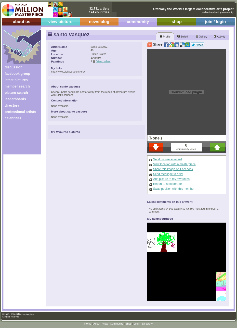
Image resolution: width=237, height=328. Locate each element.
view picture (60, 21)
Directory (147, 323)
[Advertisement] (18, 139)
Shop (128, 323)
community (138, 21)
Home (87, 323)
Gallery (201, 36)
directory (12, 105)
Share (157, 44)
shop (177, 21)
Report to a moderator (167, 184)
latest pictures (16, 80)
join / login (215, 21)
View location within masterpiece (174, 164)
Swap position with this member (174, 188)
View (105, 323)
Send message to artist (168, 174)
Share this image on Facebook (173, 169)
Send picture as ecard (167, 159)
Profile (165, 36)
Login (137, 323)
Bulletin (183, 36)
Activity (219, 36)
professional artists (20, 112)
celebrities (13, 118)
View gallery (103, 61)
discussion (13, 67)
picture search (16, 93)
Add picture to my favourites (171, 179)
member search (17, 86)
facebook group (17, 74)
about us (21, 21)
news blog (99, 21)
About (96, 323)
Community (116, 323)
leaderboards (15, 99)
